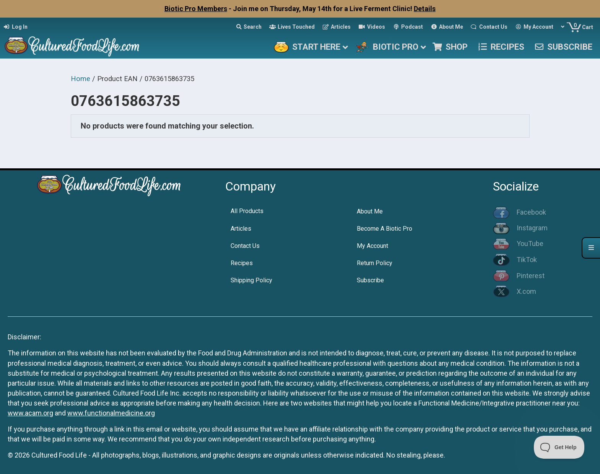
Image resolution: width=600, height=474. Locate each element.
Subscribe (370, 280)
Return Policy (374, 263)
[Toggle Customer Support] (559, 447)
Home (80, 79)
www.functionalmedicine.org (111, 413)
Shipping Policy (251, 280)
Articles (241, 228)
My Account (372, 245)
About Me (370, 211)
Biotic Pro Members (195, 9)
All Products (247, 211)
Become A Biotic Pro (384, 228)
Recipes (242, 263)
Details (425, 9)
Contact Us (245, 245)
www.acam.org (30, 413)
